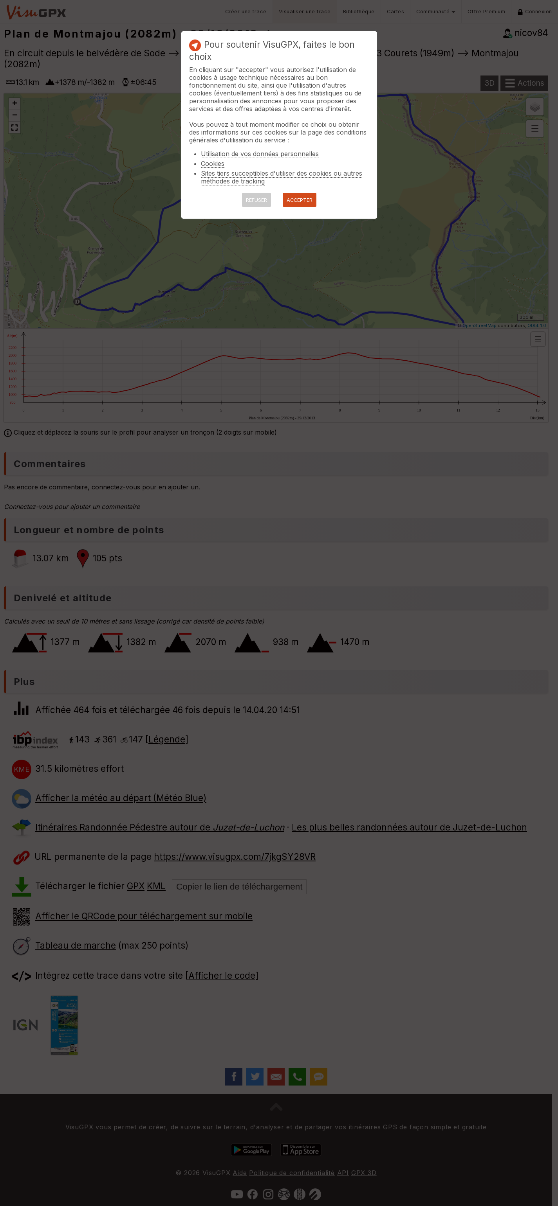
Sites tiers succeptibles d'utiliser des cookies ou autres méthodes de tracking (281, 177)
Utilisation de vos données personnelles (260, 154)
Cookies (212, 163)
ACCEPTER (299, 200)
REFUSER (256, 200)
